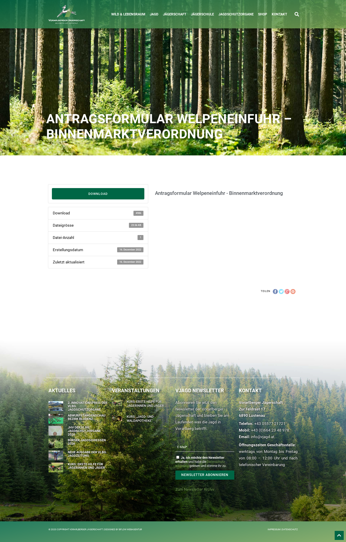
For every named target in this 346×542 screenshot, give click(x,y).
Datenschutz (290, 529)
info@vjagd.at (262, 436)
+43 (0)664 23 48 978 (270, 430)
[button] (296, 14)
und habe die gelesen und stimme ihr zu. (201, 462)
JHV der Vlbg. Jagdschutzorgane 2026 (84, 431)
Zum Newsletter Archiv (194, 489)
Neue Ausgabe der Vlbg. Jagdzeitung (87, 453)
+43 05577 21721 (270, 423)
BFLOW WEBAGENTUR (130, 529)
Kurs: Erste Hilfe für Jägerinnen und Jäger (86, 465)
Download (98, 194)
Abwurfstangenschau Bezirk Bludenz (86, 417)
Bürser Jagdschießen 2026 (87, 441)
